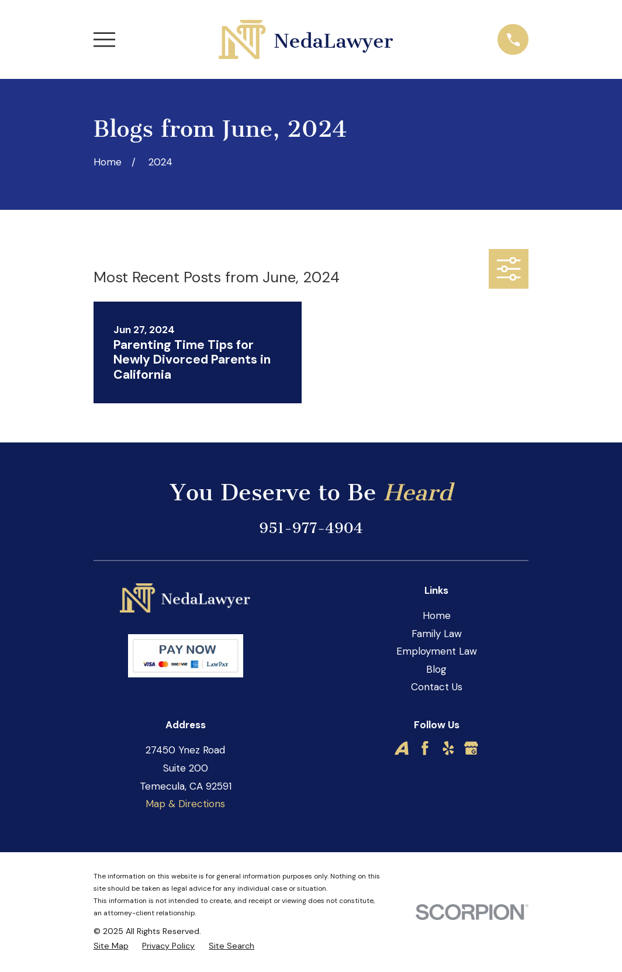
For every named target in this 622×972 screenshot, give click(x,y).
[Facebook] (425, 748)
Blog (436, 669)
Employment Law (436, 651)
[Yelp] (448, 748)
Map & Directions (185, 803)
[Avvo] (402, 748)
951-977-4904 (310, 528)
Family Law (437, 633)
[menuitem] (111, 946)
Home (437, 615)
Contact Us (436, 686)
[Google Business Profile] (471, 748)
